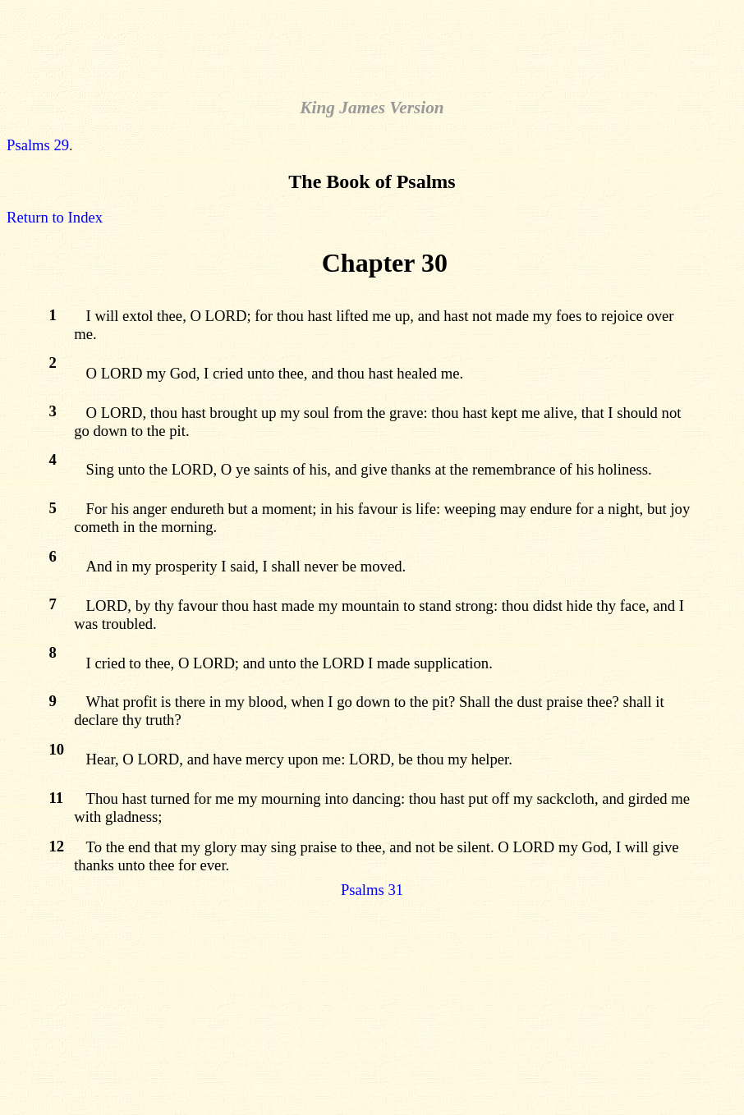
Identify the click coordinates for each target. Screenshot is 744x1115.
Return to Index (55, 217)
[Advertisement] (372, 43)
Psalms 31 (372, 889)
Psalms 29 (38, 145)
